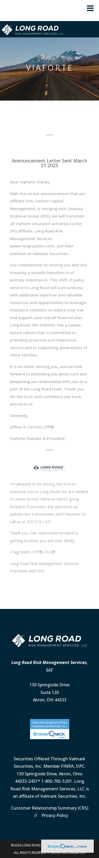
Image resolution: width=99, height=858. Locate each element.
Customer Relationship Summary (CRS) (49, 808)
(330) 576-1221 (49, 707)
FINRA (67, 766)
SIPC (80, 766)
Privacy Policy (54, 815)
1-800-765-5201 (56, 781)
